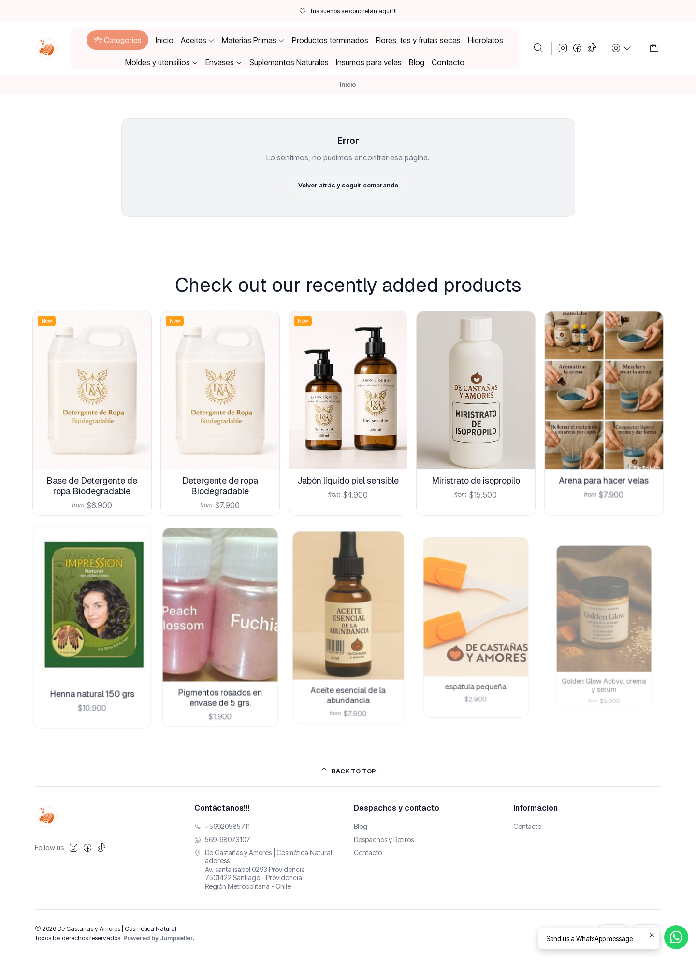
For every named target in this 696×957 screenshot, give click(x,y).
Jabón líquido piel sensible (348, 459)
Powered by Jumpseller (158, 938)
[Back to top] (348, 771)
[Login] (622, 48)
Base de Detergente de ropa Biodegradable (92, 477)
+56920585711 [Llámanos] (222, 826)
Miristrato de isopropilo (476, 454)
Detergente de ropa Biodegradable (219, 471)
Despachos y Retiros (384, 839)
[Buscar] (538, 48)
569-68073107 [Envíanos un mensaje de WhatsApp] (222, 839)
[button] (117, 40)
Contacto (368, 852)
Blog (360, 826)
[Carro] (654, 48)
